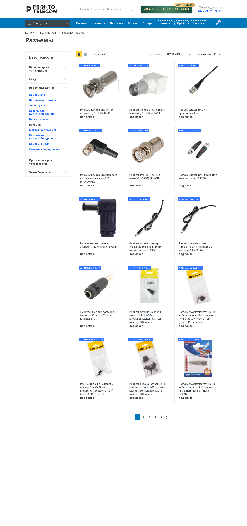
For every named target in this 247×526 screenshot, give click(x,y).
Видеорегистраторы (42, 100)
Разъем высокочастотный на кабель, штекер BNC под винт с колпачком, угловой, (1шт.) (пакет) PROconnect (198, 317)
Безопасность (48, 32)
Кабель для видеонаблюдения (41, 112)
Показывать (203, 54)
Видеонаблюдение (73, 32)
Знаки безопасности (42, 172)
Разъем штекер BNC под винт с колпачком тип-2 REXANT (198, 176)
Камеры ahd (37, 94)
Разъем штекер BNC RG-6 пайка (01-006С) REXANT (145, 176)
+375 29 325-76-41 (210, 11)
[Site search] (102, 9)
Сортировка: (155, 54)
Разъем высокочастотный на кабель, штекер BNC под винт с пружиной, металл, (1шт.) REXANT (198, 389)
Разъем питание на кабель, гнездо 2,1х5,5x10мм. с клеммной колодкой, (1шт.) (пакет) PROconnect (146, 317)
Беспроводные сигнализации (39, 69)
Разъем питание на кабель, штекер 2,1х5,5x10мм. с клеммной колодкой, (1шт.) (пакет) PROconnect (96, 389)
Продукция (48, 23)
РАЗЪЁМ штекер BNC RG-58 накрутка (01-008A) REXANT (97, 111)
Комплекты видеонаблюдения (41, 137)
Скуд (32, 79)
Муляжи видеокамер (43, 130)
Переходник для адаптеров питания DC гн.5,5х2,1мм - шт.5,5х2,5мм (97, 315)
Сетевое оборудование (44, 149)
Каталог (30, 32)
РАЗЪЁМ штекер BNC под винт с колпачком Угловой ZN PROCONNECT (98, 178)
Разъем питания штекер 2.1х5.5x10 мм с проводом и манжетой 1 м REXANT (195, 247)
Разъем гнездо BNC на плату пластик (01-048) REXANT (147, 111)
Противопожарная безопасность (41, 162)
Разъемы (35, 124)
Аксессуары (37, 105)
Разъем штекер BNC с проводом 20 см (192, 111)
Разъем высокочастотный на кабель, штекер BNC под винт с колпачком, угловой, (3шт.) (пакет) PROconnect (148, 389)
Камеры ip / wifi (39, 143)
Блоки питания (39, 119)
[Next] (166, 417)
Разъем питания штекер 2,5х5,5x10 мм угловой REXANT (98, 245)
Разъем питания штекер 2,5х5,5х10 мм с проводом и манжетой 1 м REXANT (146, 247)
